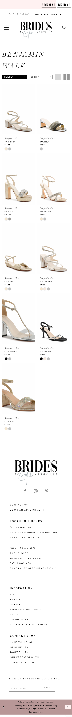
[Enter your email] (36, 690)
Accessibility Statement (29, 626)
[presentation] (18, 109)
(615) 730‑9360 (20, 528)
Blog (14, 596)
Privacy (16, 616)
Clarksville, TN (22, 663)
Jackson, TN (19, 653)
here (40, 714)
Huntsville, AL (21, 643)
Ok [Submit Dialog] (68, 709)
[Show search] (64, 27)
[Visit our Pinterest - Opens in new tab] (46, 492)
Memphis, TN (19, 648)
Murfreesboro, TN (24, 658)
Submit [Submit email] (55, 689)
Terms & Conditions (25, 611)
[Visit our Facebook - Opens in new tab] (25, 492)
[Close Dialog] (3, 709)
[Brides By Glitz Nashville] (36, 31)
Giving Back (19, 621)
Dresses (16, 606)
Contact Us (19, 506)
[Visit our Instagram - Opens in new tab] (36, 492)
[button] (6, 27)
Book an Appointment (27, 511)
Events (15, 601)
